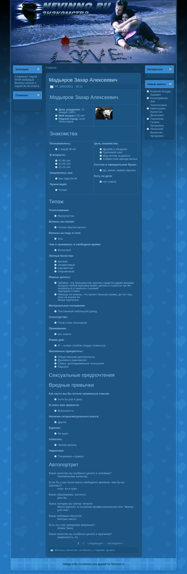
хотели (29, 82)
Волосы (20, 82)
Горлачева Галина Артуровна (157, 122)
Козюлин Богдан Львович (160, 93)
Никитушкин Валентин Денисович (158, 112)
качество (71, 550)
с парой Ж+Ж (25, 84)
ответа (35, 86)
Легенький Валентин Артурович (157, 132)
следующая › (96, 543)
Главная (51, 67)
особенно (85, 550)
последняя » (116, 543)
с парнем (20, 76)
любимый (28, 79)
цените (110, 550)
